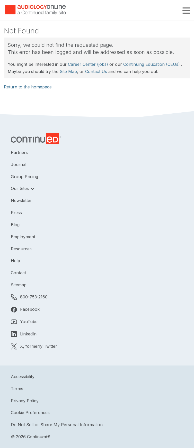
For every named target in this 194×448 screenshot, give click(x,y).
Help (15, 260)
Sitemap (19, 284)
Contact (18, 272)
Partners (19, 152)
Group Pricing (24, 176)
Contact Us (96, 71)
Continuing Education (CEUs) (151, 64)
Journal (18, 164)
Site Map (68, 71)
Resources (21, 248)
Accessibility (22, 376)
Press (16, 212)
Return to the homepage (28, 86)
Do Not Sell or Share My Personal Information (57, 424)
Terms (17, 388)
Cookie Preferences (30, 412)
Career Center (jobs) (88, 64)
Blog (15, 224)
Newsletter (21, 200)
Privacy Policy (25, 400)
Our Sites (20, 188)
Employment (23, 236)
